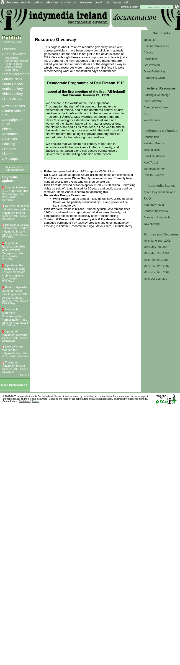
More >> (25, 374)
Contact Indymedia (156, 211)
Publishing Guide (12, 42)
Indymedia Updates (10, 179)
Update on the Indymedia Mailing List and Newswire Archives (14, 270)
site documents (15, 170)
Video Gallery (12, 94)
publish (38, 2)
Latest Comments (15, 74)
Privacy (148, 52)
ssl (126, 2)
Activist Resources (161, 88)
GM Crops (10, 159)
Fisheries (9, 149)
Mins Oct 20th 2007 (156, 278)
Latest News (11, 57)
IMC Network (152, 223)
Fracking (8, 144)
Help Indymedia (154, 204)
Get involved (152, 65)
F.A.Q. (148, 198)
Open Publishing (154, 71)
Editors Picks (12, 79)
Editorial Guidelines (156, 46)
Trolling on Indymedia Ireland (13, 364)
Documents (161, 33)
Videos (7, 129)
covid (98, 2)
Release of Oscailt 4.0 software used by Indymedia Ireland (15, 209)
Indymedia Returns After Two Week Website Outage (13, 248)
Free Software (153, 101)
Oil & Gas (9, 139)
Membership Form (155, 168)
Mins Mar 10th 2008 (156, 253)
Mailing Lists (151, 149)
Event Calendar (13, 66)
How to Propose (154, 175)
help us (21, 167)
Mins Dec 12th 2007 (157, 266)
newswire (85, 2)
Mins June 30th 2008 (157, 240)
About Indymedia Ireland (159, 192)
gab (107, 2)
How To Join (151, 162)
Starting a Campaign (157, 95)
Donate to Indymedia (157, 217)
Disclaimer (150, 59)
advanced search (129, 7)
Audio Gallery (12, 89)
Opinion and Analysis (16, 60)
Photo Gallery (12, 84)
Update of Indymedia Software (15, 333)
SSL (146, 113)
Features (9, 49)
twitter (117, 2)
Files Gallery (11, 99)
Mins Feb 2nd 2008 (156, 259)
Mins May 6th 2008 (156, 247)
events (26, 2)
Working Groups (154, 143)
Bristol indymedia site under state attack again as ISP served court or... (14, 292)
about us (52, 2)
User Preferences (14, 385)
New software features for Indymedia (12, 350)
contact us (68, 2)
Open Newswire (14, 54)
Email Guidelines (154, 156)
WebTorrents (152, 120)
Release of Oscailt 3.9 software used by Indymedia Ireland (15, 228)
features (13, 2)
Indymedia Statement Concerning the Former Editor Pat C (15, 314)
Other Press (11, 69)
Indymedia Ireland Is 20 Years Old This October (15, 191)
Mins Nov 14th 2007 (157, 272)
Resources (10, 134)
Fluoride (8, 154)
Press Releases (13, 63)
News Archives (13, 106)
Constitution (151, 137)
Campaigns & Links (156, 107)
